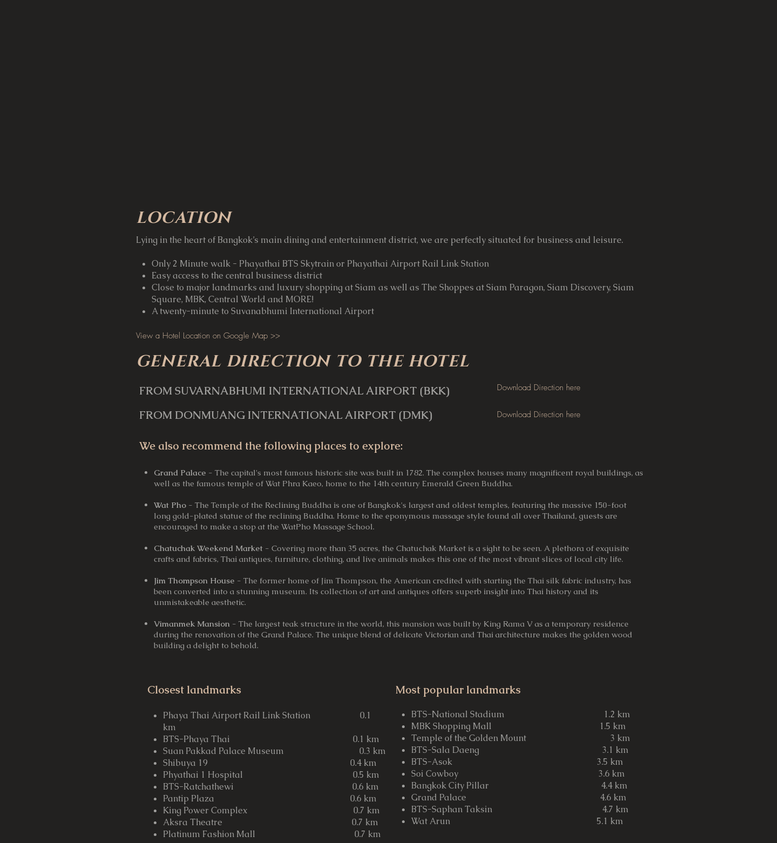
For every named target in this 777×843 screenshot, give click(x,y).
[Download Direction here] (539, 387)
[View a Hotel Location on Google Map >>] (208, 335)
